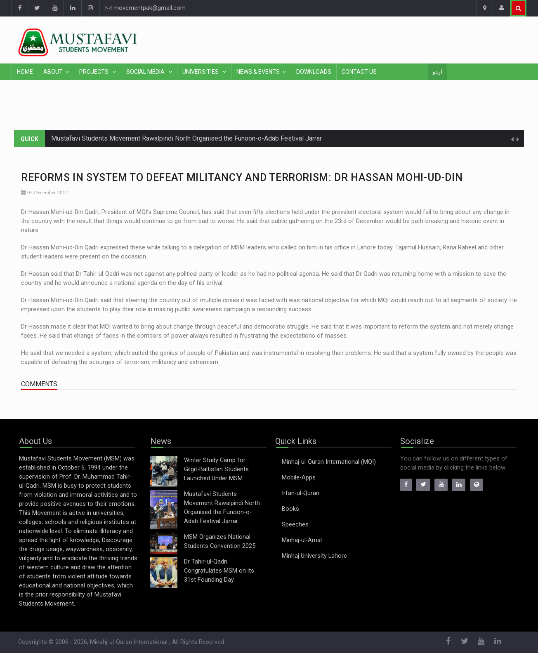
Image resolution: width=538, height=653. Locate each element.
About (53, 71)
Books (290, 508)
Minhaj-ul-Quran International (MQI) (329, 461)
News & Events (258, 71)
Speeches (295, 524)
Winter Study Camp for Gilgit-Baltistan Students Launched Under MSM (216, 469)
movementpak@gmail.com (146, 8)
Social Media (146, 71)
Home (25, 71)
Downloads (313, 71)
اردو (437, 71)
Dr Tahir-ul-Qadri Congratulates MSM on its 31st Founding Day (219, 570)
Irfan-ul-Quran (300, 493)
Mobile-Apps (299, 477)
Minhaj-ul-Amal (302, 540)
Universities (201, 71)
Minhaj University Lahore (314, 555)
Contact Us (359, 71)
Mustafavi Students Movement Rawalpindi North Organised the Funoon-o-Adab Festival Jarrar (186, 138)
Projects (94, 71)
